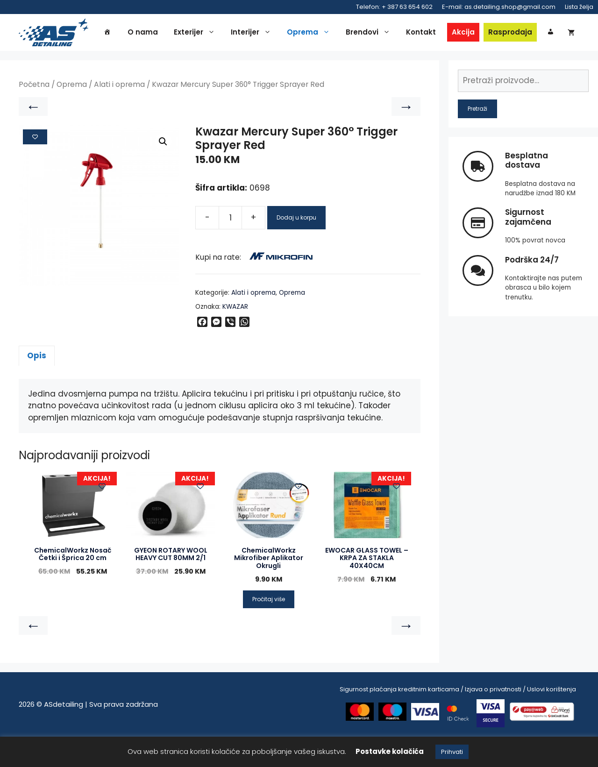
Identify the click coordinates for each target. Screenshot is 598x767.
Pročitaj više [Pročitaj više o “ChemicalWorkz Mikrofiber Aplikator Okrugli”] (268, 629)
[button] (163, 172)
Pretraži (477, 139)
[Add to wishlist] (35, 167)
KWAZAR (235, 337)
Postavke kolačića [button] (390, 751)
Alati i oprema (119, 115)
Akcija (479, 33)
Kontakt (437, 33)
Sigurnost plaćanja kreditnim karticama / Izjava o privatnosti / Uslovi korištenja (458, 719)
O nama (159, 33)
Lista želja (579, 6)
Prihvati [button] (452, 751)
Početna (34, 115)
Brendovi (386, 33)
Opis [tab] (36, 385)
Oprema (327, 33)
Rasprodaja (526, 33)
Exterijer (213, 33)
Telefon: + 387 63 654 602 (394, 6)
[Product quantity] (230, 248)
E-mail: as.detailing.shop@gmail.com (498, 6)
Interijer (269, 33)
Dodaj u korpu (296, 248)
